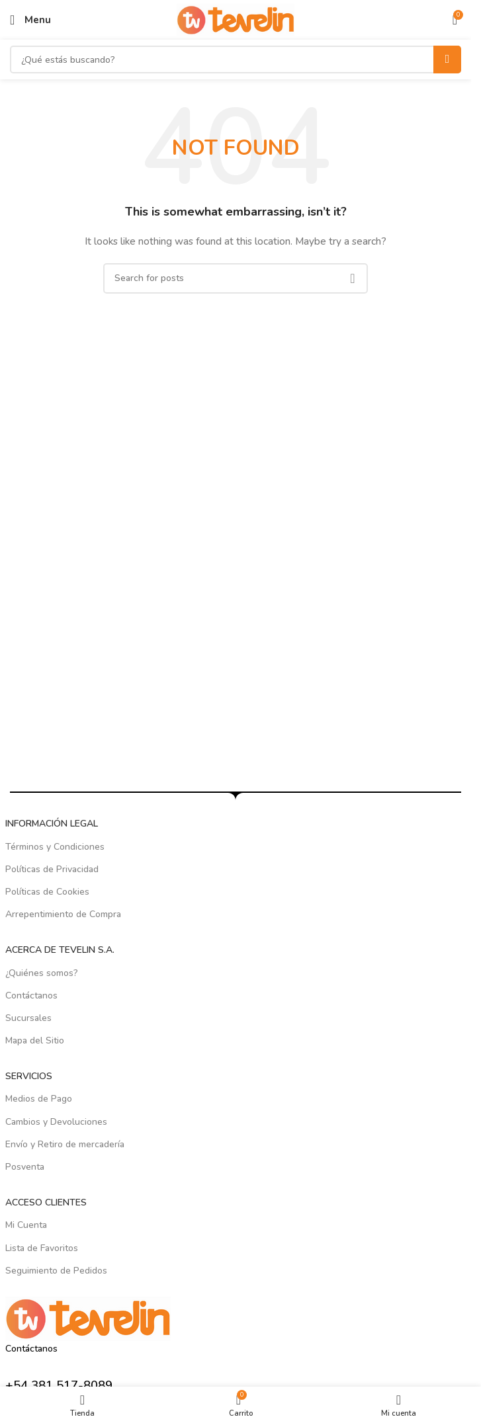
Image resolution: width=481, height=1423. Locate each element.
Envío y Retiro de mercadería (64, 1144)
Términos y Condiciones (55, 846)
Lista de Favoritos (41, 1248)
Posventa (24, 1166)
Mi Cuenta (26, 1225)
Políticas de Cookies (47, 891)
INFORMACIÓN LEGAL (51, 823)
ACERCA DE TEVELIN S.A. (59, 950)
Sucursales (28, 1018)
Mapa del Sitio (34, 1040)
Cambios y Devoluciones (56, 1122)
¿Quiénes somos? (41, 973)
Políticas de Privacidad (52, 869)
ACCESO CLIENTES (46, 1202)
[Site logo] (236, 19)
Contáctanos (31, 995)
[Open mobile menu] (30, 20)
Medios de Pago (38, 1098)
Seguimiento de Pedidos (56, 1270)
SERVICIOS (28, 1076)
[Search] (235, 59)
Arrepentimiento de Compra (63, 914)
